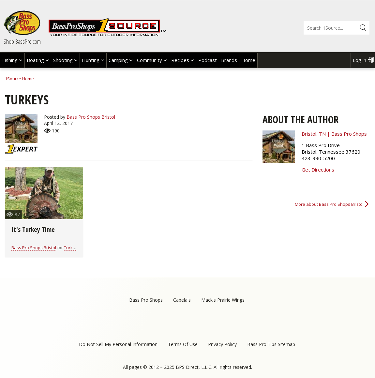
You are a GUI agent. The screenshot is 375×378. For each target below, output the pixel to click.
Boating (35, 60)
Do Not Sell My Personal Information (118, 344)
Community (149, 60)
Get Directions (318, 169)
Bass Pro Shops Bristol (91, 117)
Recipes (180, 60)
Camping (118, 60)
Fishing (10, 60)
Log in (359, 60)
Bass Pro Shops (146, 300)
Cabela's (182, 300)
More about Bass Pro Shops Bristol (329, 204)
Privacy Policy (222, 344)
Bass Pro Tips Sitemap (271, 344)
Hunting (90, 60)
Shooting (63, 60)
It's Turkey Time (33, 229)
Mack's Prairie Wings (223, 300)
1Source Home (19, 79)
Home (248, 60)
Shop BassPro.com (22, 41)
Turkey (71, 247)
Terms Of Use (183, 344)
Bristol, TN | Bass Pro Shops (334, 133)
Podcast (207, 60)
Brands (229, 60)
